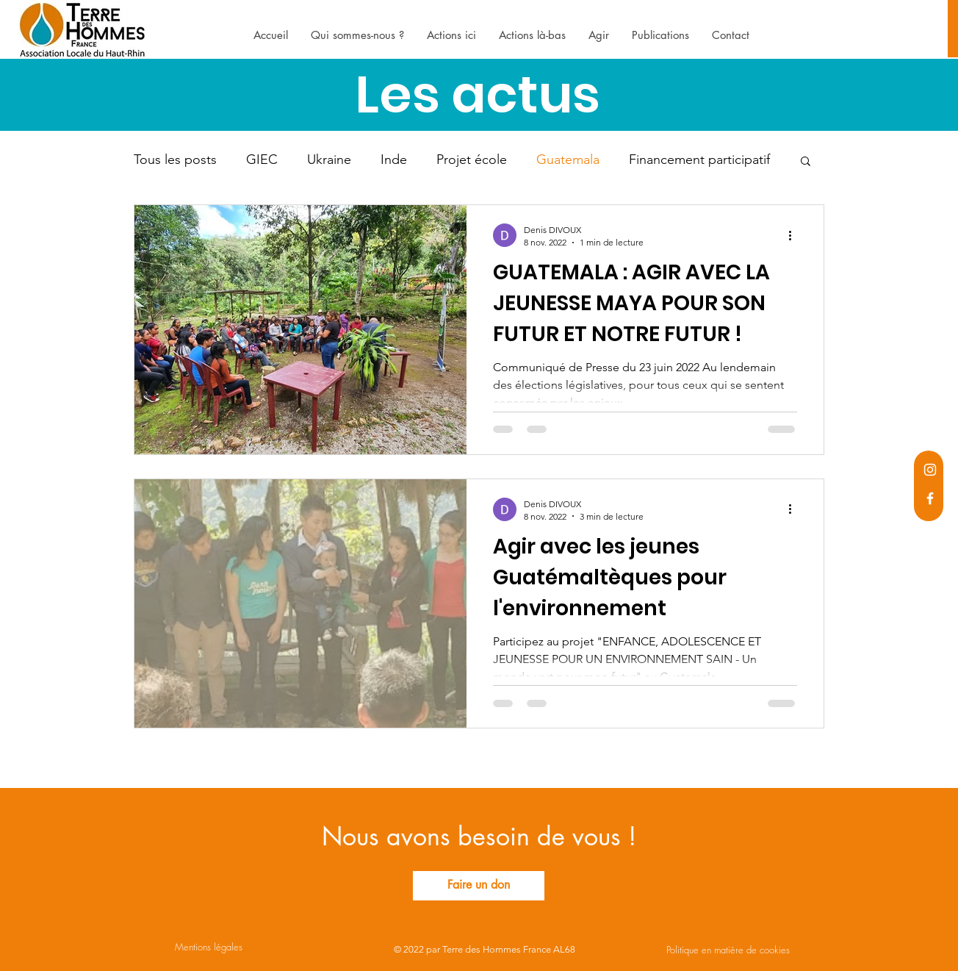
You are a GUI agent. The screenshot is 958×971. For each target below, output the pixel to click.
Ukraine (329, 159)
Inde (394, 159)
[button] (806, 162)
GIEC (262, 159)
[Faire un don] (478, 885)
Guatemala (567, 159)
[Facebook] (930, 498)
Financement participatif (699, 159)
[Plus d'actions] (795, 235)
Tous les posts (175, 159)
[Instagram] (930, 470)
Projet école (471, 159)
